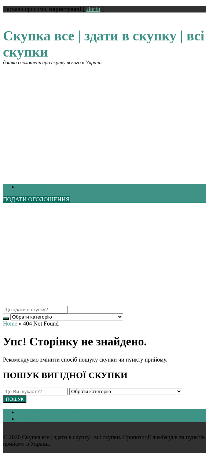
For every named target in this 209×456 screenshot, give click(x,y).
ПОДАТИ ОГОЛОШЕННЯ (36, 199)
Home (10, 323)
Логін (93, 9)
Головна (28, 187)
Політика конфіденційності (51, 412)
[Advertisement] (104, 117)
